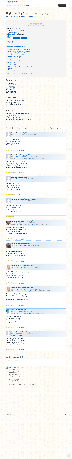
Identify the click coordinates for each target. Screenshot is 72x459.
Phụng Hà (23, 246)
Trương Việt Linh (26, 290)
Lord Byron (23, 78)
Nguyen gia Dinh (26, 224)
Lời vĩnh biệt (12, 74)
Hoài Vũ (22, 76)
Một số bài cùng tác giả (15, 83)
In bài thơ (12, 66)
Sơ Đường (15, 55)
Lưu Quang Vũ (17, 80)
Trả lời (11, 64)
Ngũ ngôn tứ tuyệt (18, 53)
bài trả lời (11, 57)
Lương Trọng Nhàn (27, 335)
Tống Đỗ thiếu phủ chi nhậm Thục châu (20, 89)
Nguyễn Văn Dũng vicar (28, 268)
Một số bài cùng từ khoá (16, 70)
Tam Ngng (23, 379)
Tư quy (10, 91)
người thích (11, 59)
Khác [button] (55, 5)
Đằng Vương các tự (14, 87)
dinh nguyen (19, 226)
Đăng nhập (62, 5)
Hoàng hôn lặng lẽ (13, 76)
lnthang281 (19, 403)
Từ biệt (10, 80)
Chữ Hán (17, 51)
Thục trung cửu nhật (14, 93)
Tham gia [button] (49, 5)
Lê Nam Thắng (25, 401)
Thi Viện (10, 1)
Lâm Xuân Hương (21, 314)
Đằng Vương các (13, 85)
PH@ (17, 270)
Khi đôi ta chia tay (13, 78)
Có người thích (16, 404)
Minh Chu (12, 454)
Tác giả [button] (38, 5)
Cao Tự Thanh (25, 202)
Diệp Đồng (16, 97)
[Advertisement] (36, 19)
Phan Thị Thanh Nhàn (23, 72)
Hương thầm (12, 72)
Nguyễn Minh (25, 313)
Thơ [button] (43, 5)
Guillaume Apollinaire (23, 74)
